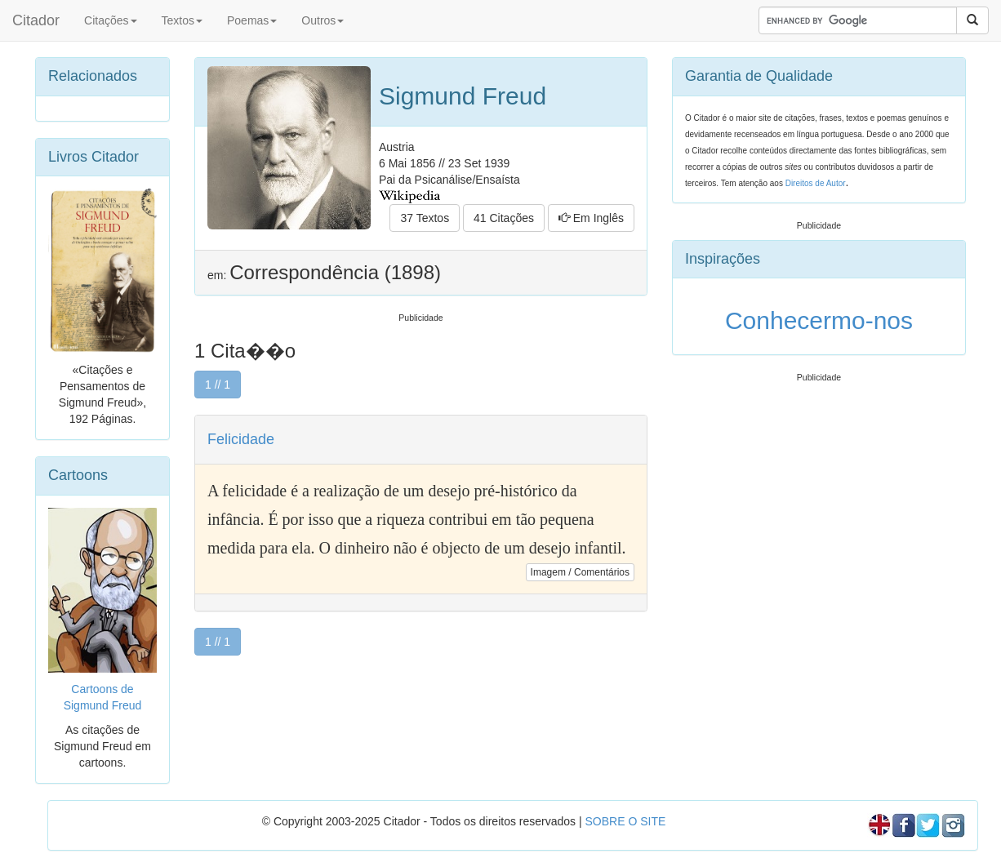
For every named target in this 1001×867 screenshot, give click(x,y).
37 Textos (424, 218)
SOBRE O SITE (625, 821)
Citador (36, 20)
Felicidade (240, 439)
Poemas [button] (252, 20)
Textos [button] (182, 20)
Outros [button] (322, 20)
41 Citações (504, 218)
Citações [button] (110, 20)
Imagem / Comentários (580, 572)
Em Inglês (591, 218)
